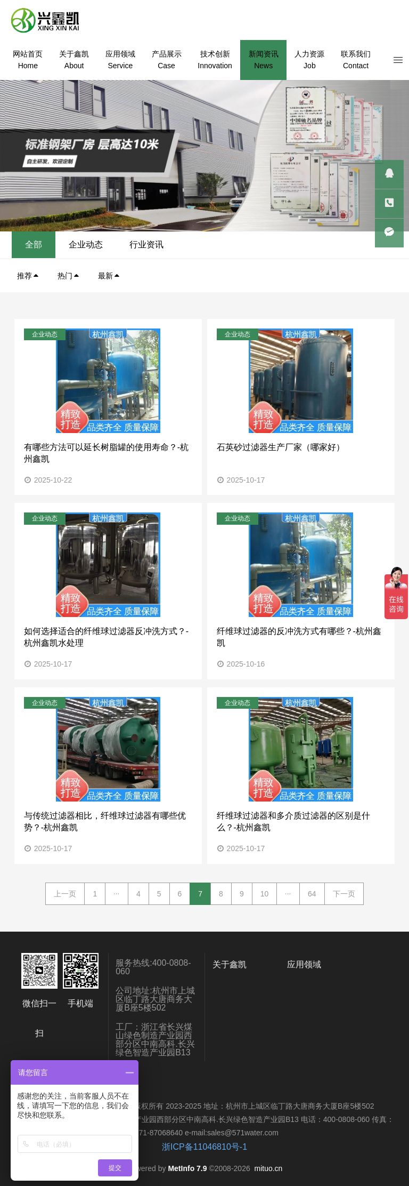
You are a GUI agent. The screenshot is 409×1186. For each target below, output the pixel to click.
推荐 (28, 275)
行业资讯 (367, 244)
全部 (254, 244)
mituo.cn (268, 1168)
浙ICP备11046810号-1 (204, 1146)
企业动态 (306, 244)
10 (264, 894)
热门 (69, 275)
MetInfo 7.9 (187, 1168)
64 (312, 894)
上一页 (65, 894)
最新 (109, 275)
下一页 (344, 894)
